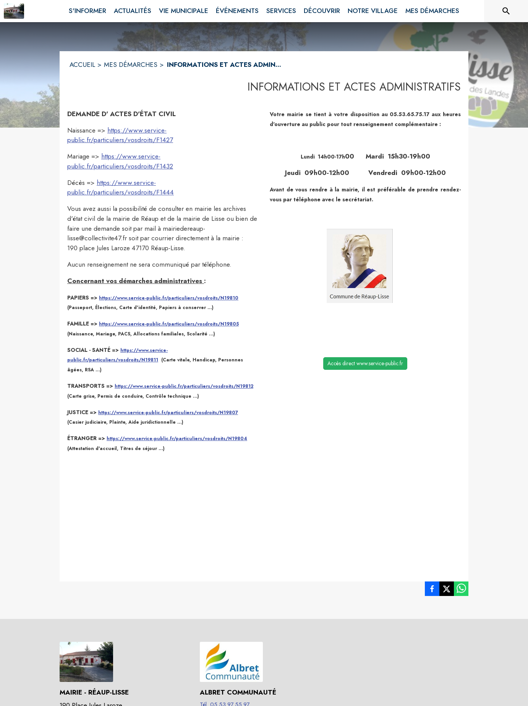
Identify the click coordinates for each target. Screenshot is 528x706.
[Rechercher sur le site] (506, 11)
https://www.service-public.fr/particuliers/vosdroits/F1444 (120, 187)
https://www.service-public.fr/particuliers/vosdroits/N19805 (169, 324)
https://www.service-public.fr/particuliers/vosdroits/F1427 (120, 135)
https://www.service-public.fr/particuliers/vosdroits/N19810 (168, 298)
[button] (360, 266)
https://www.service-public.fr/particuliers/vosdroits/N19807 (168, 412)
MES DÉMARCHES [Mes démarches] (130, 64)
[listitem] (432, 590)
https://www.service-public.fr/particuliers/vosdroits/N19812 (184, 386)
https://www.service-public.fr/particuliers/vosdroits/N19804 (177, 438)
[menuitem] (87, 9)
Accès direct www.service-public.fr (365, 363)
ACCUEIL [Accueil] (82, 64)
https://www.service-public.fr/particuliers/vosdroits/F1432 (120, 161)
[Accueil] (14, 11)
